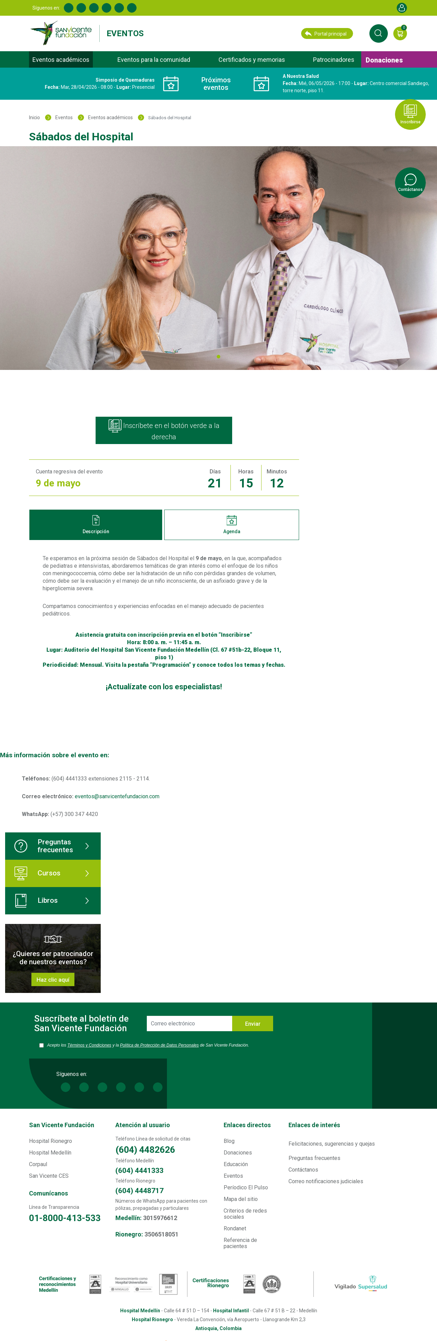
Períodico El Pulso (246, 1190)
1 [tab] (218, 358)
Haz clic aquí (53, 979)
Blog (229, 1144)
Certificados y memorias (251, 59)
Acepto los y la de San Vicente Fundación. (151, 1048)
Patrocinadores (333, 59)
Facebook (68, 8)
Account (402, 8)
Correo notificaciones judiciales (325, 1184)
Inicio (34, 117)
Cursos (37, 873)
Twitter (94, 8)
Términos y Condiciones (95, 1045)
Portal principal (326, 33)
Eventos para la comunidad (153, 59)
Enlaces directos (247, 1128)
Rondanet (235, 1231)
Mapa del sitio (241, 1202)
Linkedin (81, 8)
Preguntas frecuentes (43, 846)
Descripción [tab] (96, 524)
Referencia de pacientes (240, 1246)
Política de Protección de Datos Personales (176, 1045)
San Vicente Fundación (61, 1128)
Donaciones (384, 60)
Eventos (125, 33)
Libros (36, 901)
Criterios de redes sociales (245, 1217)
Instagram (119, 8)
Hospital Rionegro (50, 1144)
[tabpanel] (218, 258)
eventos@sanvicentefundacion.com (117, 796)
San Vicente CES (49, 1179)
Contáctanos (303, 1173)
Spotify (132, 8)
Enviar (252, 1024)
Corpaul (38, 1167)
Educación (236, 1167)
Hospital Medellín (50, 1155)
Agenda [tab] (231, 524)
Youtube (106, 8)
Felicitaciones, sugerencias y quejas (331, 1147)
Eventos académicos (60, 59)
